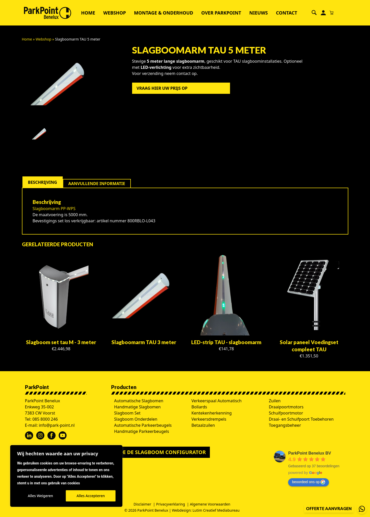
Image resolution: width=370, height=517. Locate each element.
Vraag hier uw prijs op (162, 88)
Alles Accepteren (90, 495)
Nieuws (258, 13)
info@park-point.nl (56, 425)
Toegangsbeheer (285, 425)
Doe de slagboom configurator (160, 452)
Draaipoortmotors (286, 407)
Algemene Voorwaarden (210, 504)
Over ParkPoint (221, 13)
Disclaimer (142, 504)
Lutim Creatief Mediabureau (216, 510)
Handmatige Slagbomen (137, 407)
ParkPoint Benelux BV (309, 453)
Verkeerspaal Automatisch (217, 401)
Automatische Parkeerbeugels (143, 425)
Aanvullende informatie (96, 183)
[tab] (42, 182)
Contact (286, 13)
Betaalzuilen (203, 425)
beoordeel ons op (308, 482)
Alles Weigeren (40, 495)
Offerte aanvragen (329, 508)
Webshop (114, 13)
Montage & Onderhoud (163, 13)
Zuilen (274, 401)
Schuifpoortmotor (286, 413)
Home (88, 13)
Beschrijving (42, 182)
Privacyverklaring (170, 504)
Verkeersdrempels (209, 419)
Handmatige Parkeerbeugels (141, 431)
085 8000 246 (45, 419)
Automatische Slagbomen (138, 401)
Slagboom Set (127, 413)
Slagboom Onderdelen (136, 419)
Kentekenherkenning (212, 413)
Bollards (199, 407)
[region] (66, 476)
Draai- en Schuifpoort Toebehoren (301, 419)
